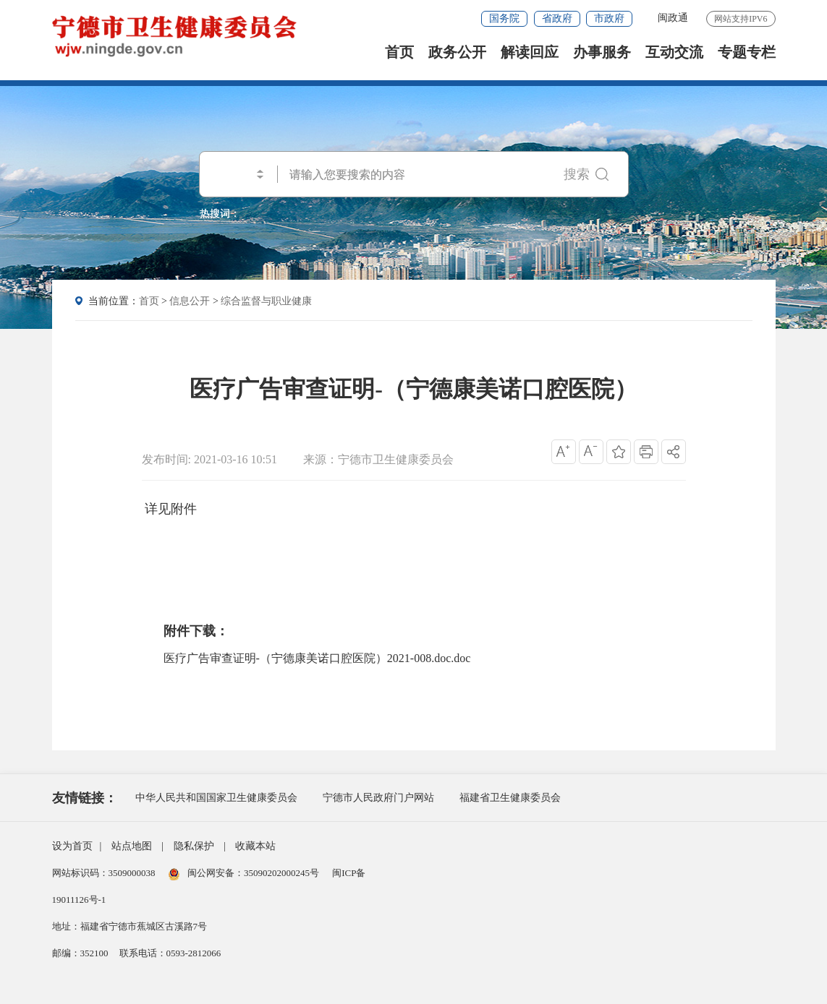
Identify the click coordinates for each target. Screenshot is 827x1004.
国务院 (504, 18)
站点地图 (131, 846)
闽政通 (673, 17)
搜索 (586, 174)
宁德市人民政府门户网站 (378, 797)
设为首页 (72, 846)
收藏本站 (255, 846)
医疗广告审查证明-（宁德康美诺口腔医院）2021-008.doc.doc (317, 658)
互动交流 (674, 52)
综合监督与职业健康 (266, 301)
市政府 (609, 18)
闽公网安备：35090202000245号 (245, 872)
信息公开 (189, 301)
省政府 (557, 18)
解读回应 (530, 52)
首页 (399, 52)
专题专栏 (747, 52)
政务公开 (457, 52)
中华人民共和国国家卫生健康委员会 (216, 797)
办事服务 (602, 52)
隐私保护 (194, 846)
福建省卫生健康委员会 (510, 797)
